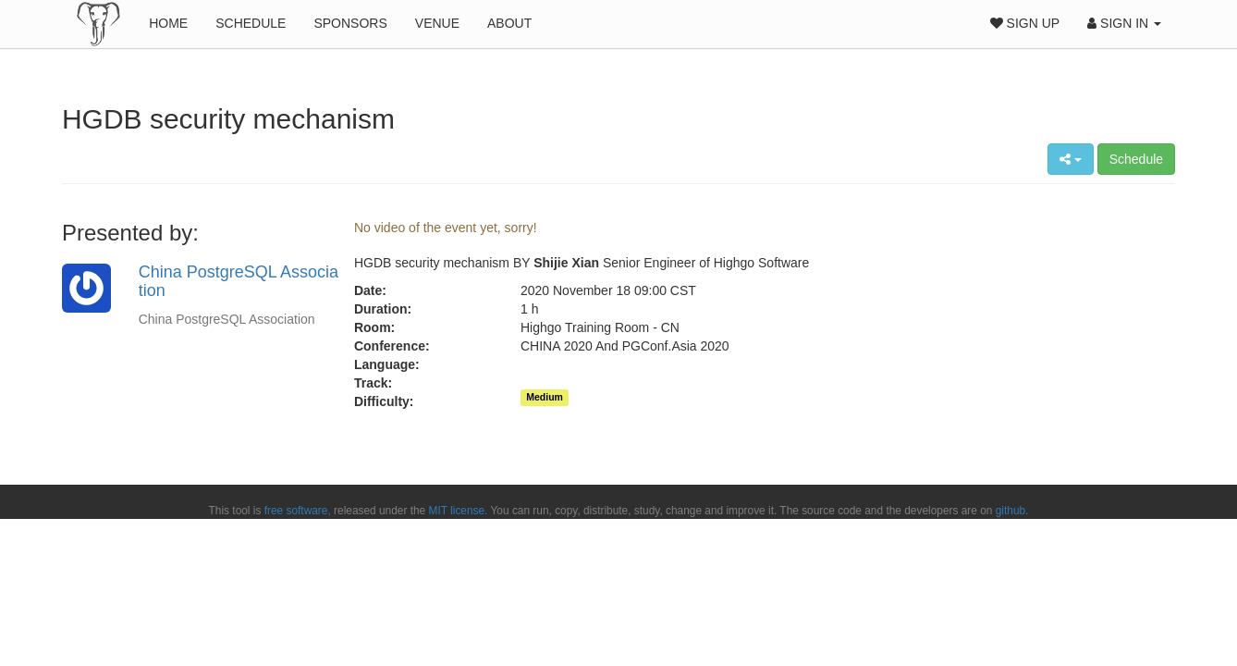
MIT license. (458, 510)
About (509, 23)
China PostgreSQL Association (238, 281)
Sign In (1124, 23)
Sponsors (349, 23)
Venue (437, 23)
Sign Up (1024, 23)
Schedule (250, 23)
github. (1012, 510)
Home (168, 23)
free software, (297, 510)
